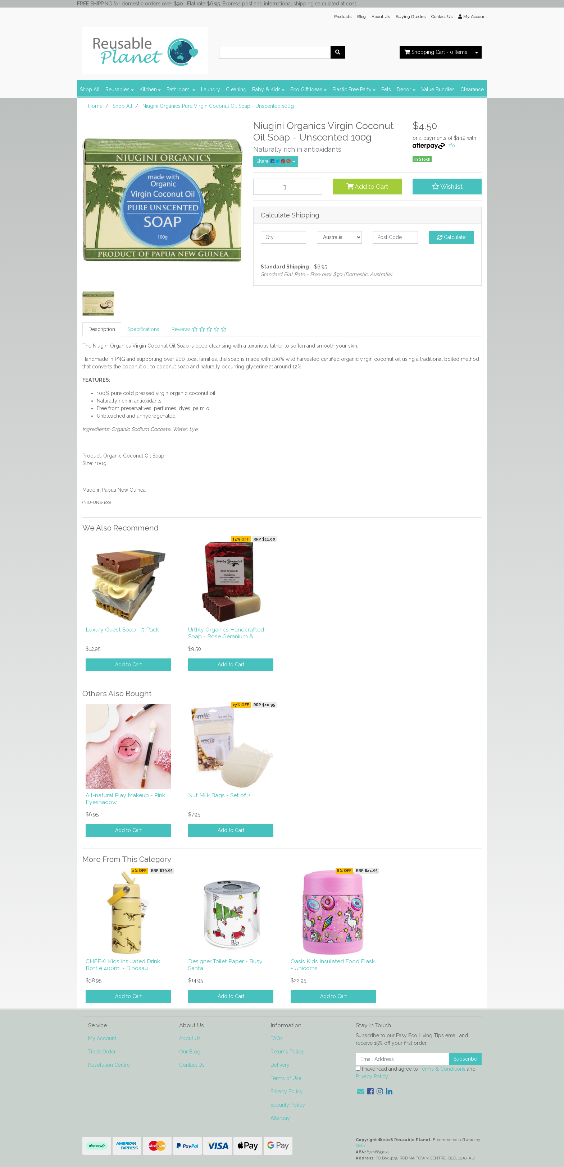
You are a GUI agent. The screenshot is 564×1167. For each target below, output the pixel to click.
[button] (447, 186)
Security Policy (287, 1105)
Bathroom (179, 89)
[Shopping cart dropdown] (477, 52)
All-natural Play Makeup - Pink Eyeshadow (125, 798)
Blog (361, 16)
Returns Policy (287, 1052)
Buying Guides (411, 16)
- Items (435, 52)
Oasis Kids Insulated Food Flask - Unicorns (333, 964)
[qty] (283, 237)
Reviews (199, 329)
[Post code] (395, 237)
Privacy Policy (286, 1091)
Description (101, 329)
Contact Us (441, 16)
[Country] (339, 237)
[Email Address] (402, 1059)
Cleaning (236, 89)
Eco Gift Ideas (306, 89)
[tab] (101, 329)
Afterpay (280, 1118)
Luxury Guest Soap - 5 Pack (122, 629)
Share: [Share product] (274, 161)
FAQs (276, 1038)
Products (342, 16)
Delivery (280, 1065)
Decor (404, 89)
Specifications (143, 329)
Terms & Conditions (442, 1069)
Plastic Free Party (352, 89)
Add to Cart (367, 186)
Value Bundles (438, 89)
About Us (381, 16)
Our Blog (189, 1052)
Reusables (117, 89)
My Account (102, 1038)
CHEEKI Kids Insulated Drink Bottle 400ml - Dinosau (123, 964)
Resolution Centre (109, 1065)
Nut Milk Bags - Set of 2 (219, 795)
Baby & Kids (266, 89)
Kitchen (148, 89)
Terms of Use (285, 1078)
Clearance (472, 89)
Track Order (102, 1052)
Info (450, 145)
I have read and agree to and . (416, 1072)
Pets (386, 89)
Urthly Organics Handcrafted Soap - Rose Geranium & (226, 633)
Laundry (210, 89)
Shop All (90, 89)
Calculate (451, 237)
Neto (360, 1145)
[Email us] (360, 1091)
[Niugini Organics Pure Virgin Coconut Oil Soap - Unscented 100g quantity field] (287, 187)
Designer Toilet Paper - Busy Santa (225, 964)
